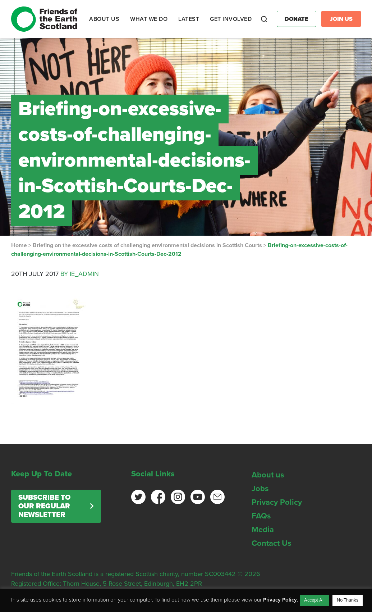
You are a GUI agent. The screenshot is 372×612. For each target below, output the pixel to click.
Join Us (341, 19)
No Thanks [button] (347, 600)
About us (268, 475)
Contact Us (271, 543)
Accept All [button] (314, 600)
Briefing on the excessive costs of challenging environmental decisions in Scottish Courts (147, 245)
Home (19, 245)
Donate (296, 19)
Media (263, 529)
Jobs (260, 488)
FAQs (261, 516)
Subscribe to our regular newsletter (44, 506)
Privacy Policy (277, 502)
